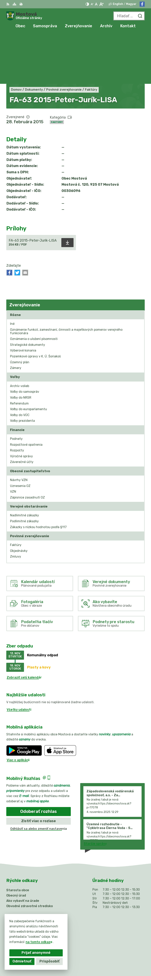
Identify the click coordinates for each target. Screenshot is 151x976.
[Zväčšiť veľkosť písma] (101, 4)
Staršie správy (95, 793)
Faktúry (57, 71)
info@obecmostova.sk (24, 906)
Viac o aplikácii (18, 709)
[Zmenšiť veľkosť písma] (92, 4)
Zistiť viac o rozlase (38, 770)
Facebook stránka (21, 910)
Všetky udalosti (19, 659)
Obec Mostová (133, 960)
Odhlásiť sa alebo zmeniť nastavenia (38, 778)
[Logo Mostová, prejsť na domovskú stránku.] (24, 15)
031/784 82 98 (18, 902)
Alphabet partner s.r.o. (126, 955)
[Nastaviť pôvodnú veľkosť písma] (96, 4)
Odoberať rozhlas (38, 760)
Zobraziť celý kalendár (24, 626)
